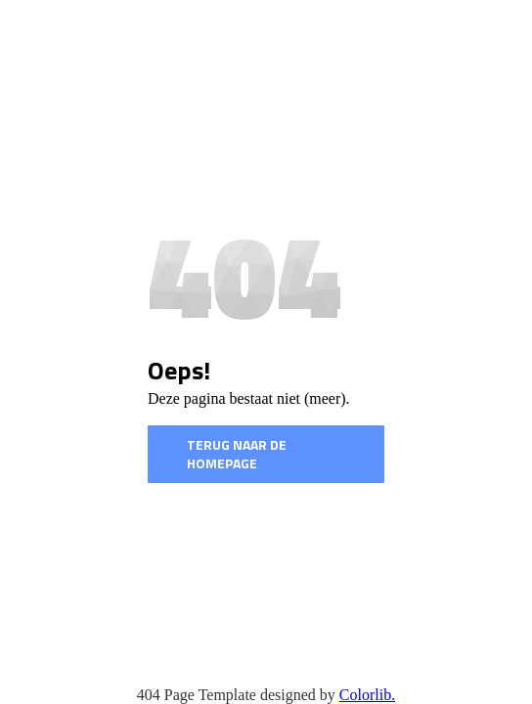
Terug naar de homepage (237, 454)
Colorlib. (367, 694)
